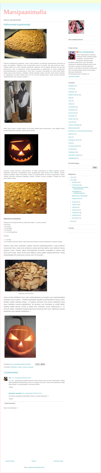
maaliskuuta (76, 212)
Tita (10, 378)
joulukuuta (75, 182)
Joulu (70, 101)
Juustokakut (72, 107)
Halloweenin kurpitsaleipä (79, 196)
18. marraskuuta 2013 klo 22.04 (32, 393)
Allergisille (71, 86)
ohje (51, 172)
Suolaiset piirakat (73, 146)
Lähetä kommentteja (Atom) (36, 467)
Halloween (14, 367)
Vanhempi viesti (58, 461)
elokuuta (75, 207)
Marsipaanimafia (25, 11)
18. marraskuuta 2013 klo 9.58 (21, 378)
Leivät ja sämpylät (27, 367)
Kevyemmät (72, 113)
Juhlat (20, 367)
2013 (72, 180)
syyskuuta (75, 204)
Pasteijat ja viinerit (73, 140)
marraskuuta (76, 185)
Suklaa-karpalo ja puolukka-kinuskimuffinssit (80, 188)
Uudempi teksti (9, 461)
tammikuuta (76, 218)
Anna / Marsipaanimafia (86, 52)
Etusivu (34, 461)
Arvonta (70, 89)
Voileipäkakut (72, 158)
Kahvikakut (71, 110)
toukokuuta (75, 210)
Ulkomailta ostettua (74, 155)
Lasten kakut (72, 119)
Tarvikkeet (71, 149)
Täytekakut (71, 152)
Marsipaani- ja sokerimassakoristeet (79, 131)
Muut (69, 137)
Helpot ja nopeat (73, 95)
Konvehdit (71, 116)
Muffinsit (70, 134)
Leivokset (71, 122)
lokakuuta (75, 202)
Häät (69, 98)
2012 (72, 221)
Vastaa (11, 387)
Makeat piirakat (73, 128)
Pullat (70, 143)
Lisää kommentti (9, 403)
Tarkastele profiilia (73, 76)
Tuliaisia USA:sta (77, 198)
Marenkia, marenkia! (15, 393)
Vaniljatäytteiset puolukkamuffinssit (78, 192)
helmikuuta (75, 215)
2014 (72, 177)
